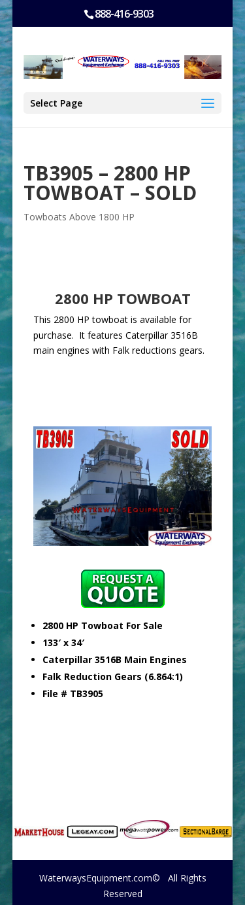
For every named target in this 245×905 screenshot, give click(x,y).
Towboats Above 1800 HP (79, 217)
